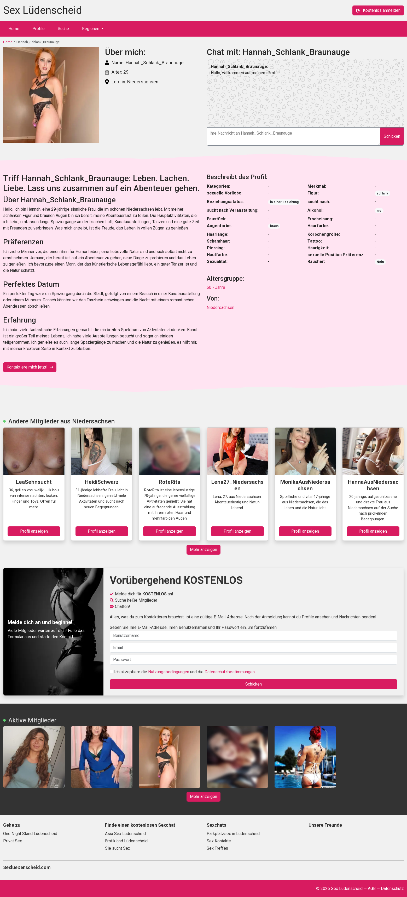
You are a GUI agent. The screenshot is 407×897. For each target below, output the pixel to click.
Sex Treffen (217, 848)
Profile (38, 28)
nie (379, 210)
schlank (382, 193)
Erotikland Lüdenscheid (126, 840)
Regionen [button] (91, 28)
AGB (372, 888)
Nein (380, 262)
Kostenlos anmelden (378, 10)
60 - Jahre (216, 287)
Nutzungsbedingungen (168, 671)
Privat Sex (12, 840)
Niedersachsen (220, 307)
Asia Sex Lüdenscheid (125, 833)
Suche (63, 28)
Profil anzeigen (34, 531)
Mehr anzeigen (203, 549)
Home (13, 28)
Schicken (392, 136)
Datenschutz (392, 888)
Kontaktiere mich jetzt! (30, 367)
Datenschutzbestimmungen (230, 671)
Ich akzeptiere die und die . (182, 671)
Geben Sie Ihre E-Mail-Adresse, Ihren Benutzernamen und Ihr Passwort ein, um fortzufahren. (253, 633)
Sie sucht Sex (117, 848)
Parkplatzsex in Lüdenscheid (233, 833)
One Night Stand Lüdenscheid (30, 833)
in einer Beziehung (284, 202)
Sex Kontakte (219, 840)
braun (274, 226)
